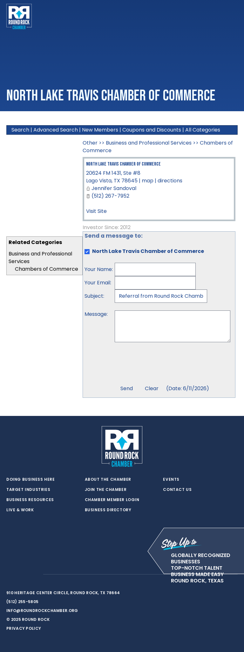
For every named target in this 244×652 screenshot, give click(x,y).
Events (171, 479)
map (147, 180)
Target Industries (28, 489)
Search (20, 129)
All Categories (202, 129)
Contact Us (177, 489)
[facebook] (22, 574)
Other (90, 142)
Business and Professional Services (149, 142)
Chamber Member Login (112, 499)
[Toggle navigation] (232, 16)
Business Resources (30, 499)
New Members (100, 129)
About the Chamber (108, 479)
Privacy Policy (23, 628)
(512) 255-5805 (22, 601)
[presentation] (163, 364)
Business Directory (108, 510)
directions (170, 180)
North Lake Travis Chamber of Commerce (123, 164)
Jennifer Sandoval (114, 188)
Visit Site (96, 211)
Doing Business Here (30, 479)
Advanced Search (55, 129)
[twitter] (9, 574)
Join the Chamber (106, 489)
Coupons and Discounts (151, 129)
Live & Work (20, 510)
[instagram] (35, 574)
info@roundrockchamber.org (42, 610)
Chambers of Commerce (46, 269)
